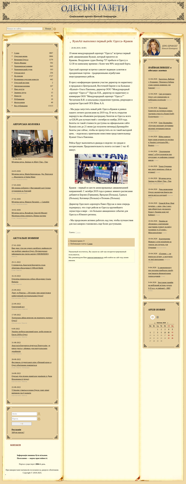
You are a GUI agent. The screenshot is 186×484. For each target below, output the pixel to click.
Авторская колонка (33, 86)
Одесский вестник (33, 82)
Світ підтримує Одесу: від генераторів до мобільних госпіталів (159, 97)
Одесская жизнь (33, 56)
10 (165, 332)
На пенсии (33, 76)
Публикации (33, 99)
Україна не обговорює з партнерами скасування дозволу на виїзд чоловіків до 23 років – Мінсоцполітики (160, 227)
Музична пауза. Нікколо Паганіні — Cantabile (30, 202)
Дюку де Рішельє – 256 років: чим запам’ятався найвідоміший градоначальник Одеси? (31, 294)
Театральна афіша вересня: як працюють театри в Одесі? (32, 319)
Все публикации (33, 105)
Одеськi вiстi (33, 72)
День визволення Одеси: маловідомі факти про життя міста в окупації (160, 192)
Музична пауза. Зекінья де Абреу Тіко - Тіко (30, 162)
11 (168, 332)
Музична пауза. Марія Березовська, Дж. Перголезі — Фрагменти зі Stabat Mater (32, 175)
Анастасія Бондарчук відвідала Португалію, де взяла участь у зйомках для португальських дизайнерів (31, 348)
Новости (33, 95)
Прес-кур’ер (33, 89)
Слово (33, 53)
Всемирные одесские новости (33, 79)
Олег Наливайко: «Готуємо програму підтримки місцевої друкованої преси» (160, 126)
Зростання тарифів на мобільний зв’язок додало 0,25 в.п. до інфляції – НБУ (160, 285)
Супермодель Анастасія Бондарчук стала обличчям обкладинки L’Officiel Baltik (28, 266)
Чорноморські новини (33, 66)
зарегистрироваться (95, 257)
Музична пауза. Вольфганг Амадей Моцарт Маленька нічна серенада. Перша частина (29, 214)
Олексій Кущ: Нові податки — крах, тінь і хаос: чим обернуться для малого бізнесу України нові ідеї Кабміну (161, 209)
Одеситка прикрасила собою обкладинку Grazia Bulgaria (31, 280)
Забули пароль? (18, 432)
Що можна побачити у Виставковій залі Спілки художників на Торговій (31, 189)
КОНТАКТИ (15, 445)
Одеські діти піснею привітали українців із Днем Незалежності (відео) (32, 377)
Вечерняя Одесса (33, 59)
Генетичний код (18, 307)
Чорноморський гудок (33, 69)
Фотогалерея (33, 102)
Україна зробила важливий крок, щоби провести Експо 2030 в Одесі (31, 333)
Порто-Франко (33, 62)
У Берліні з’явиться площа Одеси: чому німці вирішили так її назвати (30, 391)
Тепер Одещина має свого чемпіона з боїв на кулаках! (160, 169)
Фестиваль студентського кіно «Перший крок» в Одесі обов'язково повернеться (31, 363)
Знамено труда (33, 92)
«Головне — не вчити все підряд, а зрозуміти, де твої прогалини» (160, 256)
